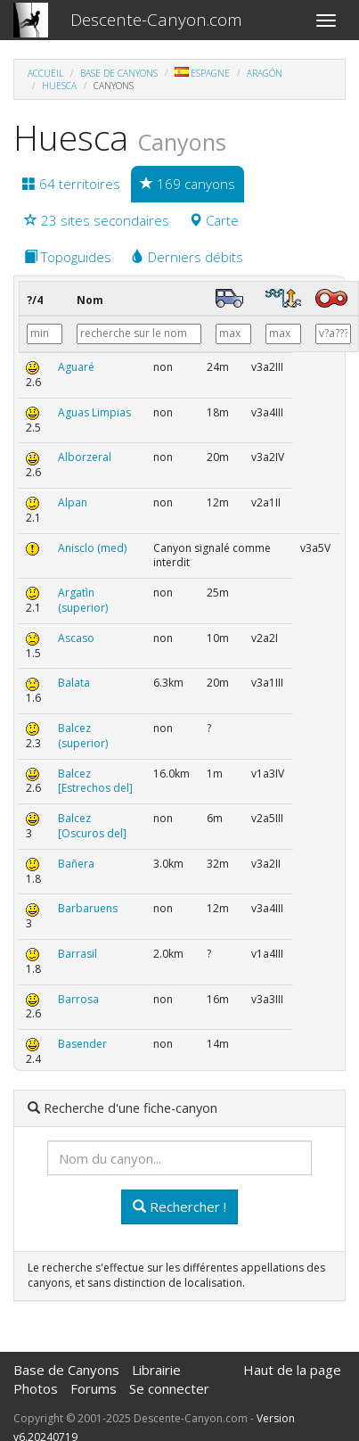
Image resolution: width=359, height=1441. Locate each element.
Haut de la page (292, 1370)
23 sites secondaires (96, 220)
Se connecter (169, 1388)
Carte (214, 220)
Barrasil (77, 953)
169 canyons (187, 184)
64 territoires (71, 184)
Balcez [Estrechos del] (95, 781)
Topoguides (67, 257)
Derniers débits (187, 257)
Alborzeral (84, 457)
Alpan (72, 502)
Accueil (45, 73)
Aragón (264, 73)
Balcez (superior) (83, 735)
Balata (74, 682)
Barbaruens (88, 908)
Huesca (59, 85)
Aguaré (76, 367)
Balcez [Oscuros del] (92, 826)
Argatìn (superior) (83, 600)
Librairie (156, 1370)
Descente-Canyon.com (156, 19)
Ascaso (76, 638)
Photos (35, 1388)
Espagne (202, 73)
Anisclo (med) (92, 548)
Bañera (76, 863)
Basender (82, 1043)
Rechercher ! (179, 1206)
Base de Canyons (119, 73)
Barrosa (78, 999)
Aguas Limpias (94, 412)
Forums (93, 1388)
